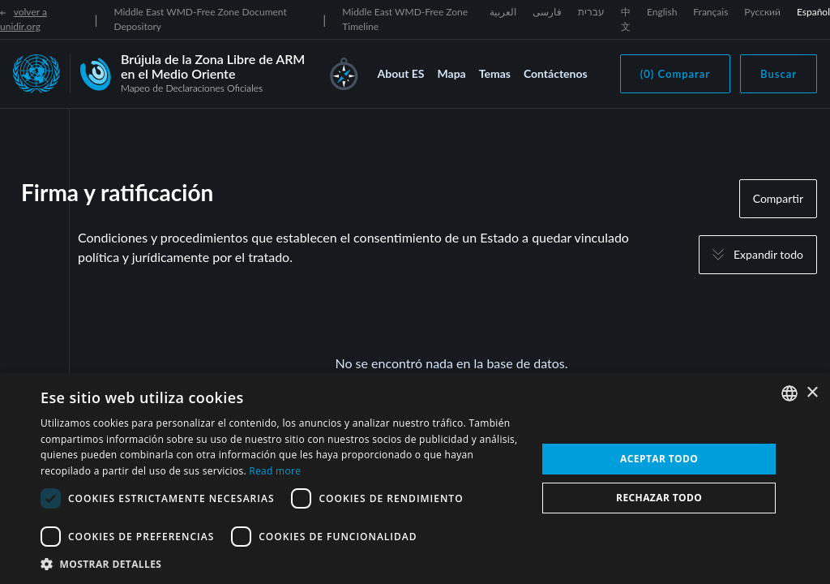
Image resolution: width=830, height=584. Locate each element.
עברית (591, 12)
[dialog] (415, 478)
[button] (281, 564)
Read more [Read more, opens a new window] (275, 471)
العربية (503, 12)
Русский (762, 12)
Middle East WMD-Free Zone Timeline (405, 19)
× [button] (812, 393)
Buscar (778, 73)
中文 (626, 19)
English (662, 12)
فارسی (547, 12)
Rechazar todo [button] (659, 498)
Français (710, 12)
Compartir (778, 198)
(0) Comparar (675, 73)
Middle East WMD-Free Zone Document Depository (199, 19)
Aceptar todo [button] (659, 459)
